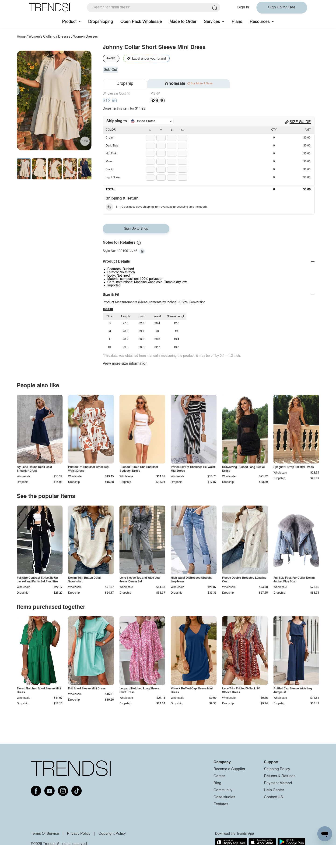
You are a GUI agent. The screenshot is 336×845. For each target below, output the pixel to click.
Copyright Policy (112, 834)
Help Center (274, 790)
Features (221, 804)
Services (212, 22)
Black (109, 169)
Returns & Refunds (279, 776)
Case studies (224, 797)
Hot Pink (111, 153)
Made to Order (182, 22)
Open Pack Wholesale (141, 22)
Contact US (273, 797)
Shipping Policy (277, 769)
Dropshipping (100, 22)
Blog (217, 783)
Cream (110, 137)
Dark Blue (112, 145)
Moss (109, 161)
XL (182, 130)
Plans (237, 22)
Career (219, 776)
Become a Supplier (229, 769)
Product (69, 22)
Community (223, 790)
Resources (260, 22)
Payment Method (278, 783)
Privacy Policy (79, 834)
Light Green (113, 177)
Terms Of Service (45, 834)
